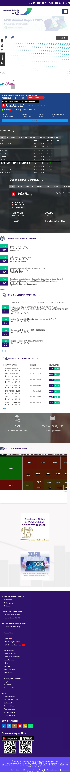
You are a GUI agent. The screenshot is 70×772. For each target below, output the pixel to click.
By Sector (7, 764)
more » (5, 301)
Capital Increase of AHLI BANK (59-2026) (27, 291)
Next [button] (67, 422)
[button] (11, 38)
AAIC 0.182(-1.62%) (58, 3)
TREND (35, 120)
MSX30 (66, 186)
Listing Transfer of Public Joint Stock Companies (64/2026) (33, 269)
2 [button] (16, 86)
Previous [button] (3, 422)
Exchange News (57, 252)
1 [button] (12, 86)
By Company (8, 761)
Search (62, 38)
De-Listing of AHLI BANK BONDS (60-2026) (28, 280)
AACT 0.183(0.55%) (39, 3)
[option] (35, 23)
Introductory (8, 758)
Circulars (40, 252)
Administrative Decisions (18, 252)
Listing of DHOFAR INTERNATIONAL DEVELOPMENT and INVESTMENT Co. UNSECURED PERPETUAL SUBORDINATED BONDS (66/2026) (39, 259)
